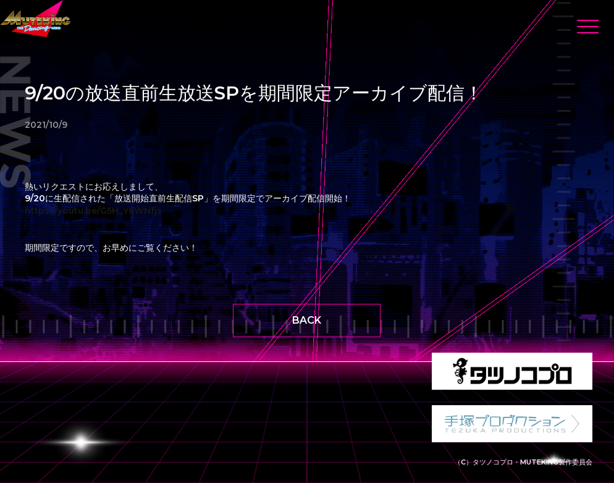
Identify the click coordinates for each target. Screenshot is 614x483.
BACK (306, 320)
